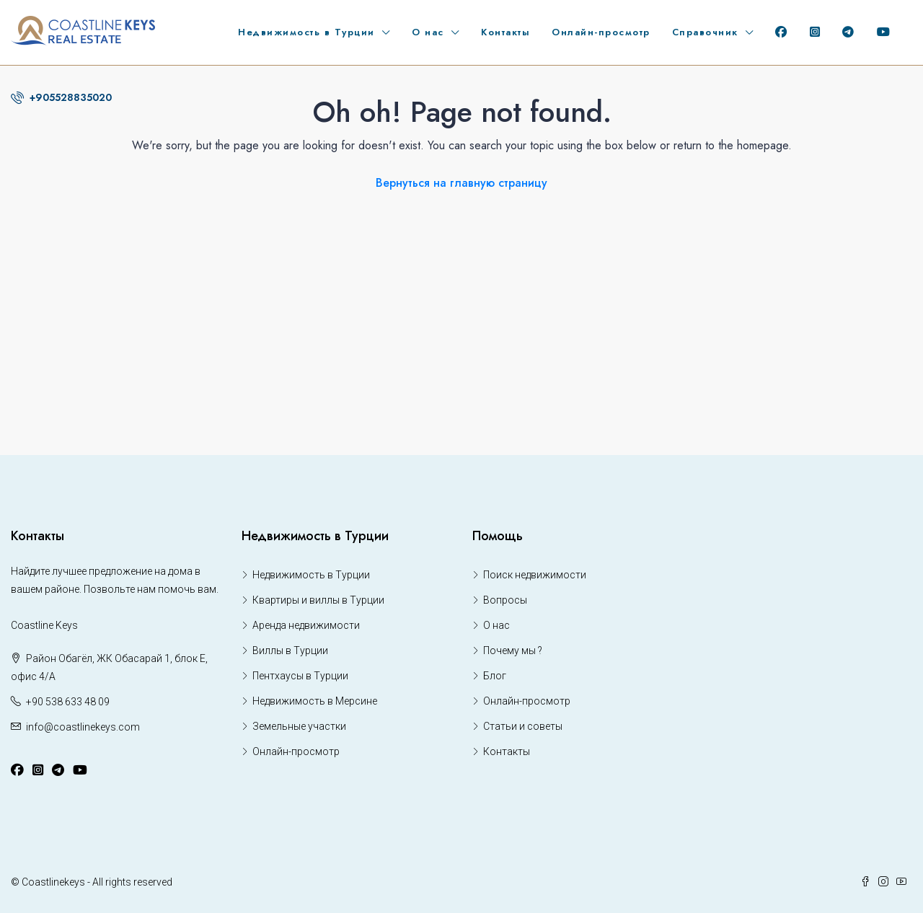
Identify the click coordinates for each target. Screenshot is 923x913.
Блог (494, 676)
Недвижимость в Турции (306, 32)
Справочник (705, 32)
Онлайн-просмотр (601, 32)
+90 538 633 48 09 (68, 701)
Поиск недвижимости (534, 575)
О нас (428, 32)
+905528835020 (61, 97)
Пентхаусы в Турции (300, 676)
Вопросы (505, 600)
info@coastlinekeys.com (83, 727)
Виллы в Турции (290, 650)
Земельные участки (299, 726)
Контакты (505, 32)
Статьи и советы (522, 726)
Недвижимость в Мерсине (314, 701)
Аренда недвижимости (306, 625)
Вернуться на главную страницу (461, 183)
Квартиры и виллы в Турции (318, 600)
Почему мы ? (512, 650)
